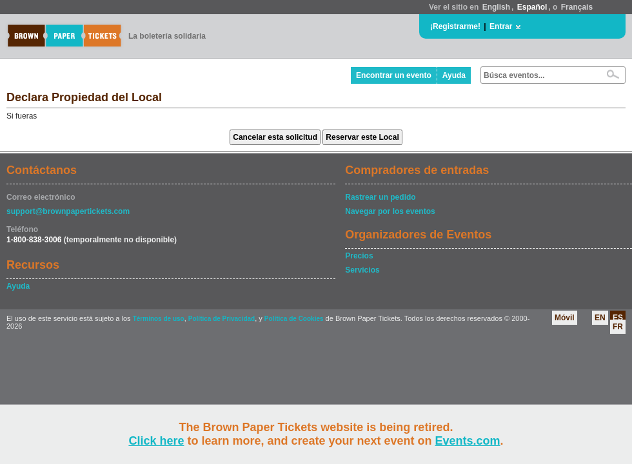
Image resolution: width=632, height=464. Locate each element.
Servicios (362, 270)
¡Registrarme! (455, 26)
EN (600, 317)
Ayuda (454, 75)
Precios (359, 255)
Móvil (565, 317)
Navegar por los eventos (390, 211)
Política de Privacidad (221, 318)
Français (577, 7)
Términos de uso (158, 318)
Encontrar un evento (393, 75)
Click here (156, 440)
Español (532, 7)
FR (618, 326)
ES (618, 317)
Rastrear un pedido (380, 197)
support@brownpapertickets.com (68, 211)
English (496, 7)
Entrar (500, 26)
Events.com (467, 440)
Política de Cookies (294, 318)
